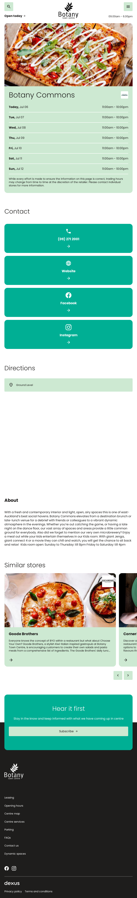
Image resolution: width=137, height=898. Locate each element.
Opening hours (13, 806)
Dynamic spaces (15, 854)
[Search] (6, 6)
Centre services (14, 822)
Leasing (9, 797)
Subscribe (70, 731)
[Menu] (130, 6)
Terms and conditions (38, 891)
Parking (9, 829)
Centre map (12, 813)
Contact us (11, 845)
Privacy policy (13, 891)
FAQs (7, 838)
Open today (13, 16)
